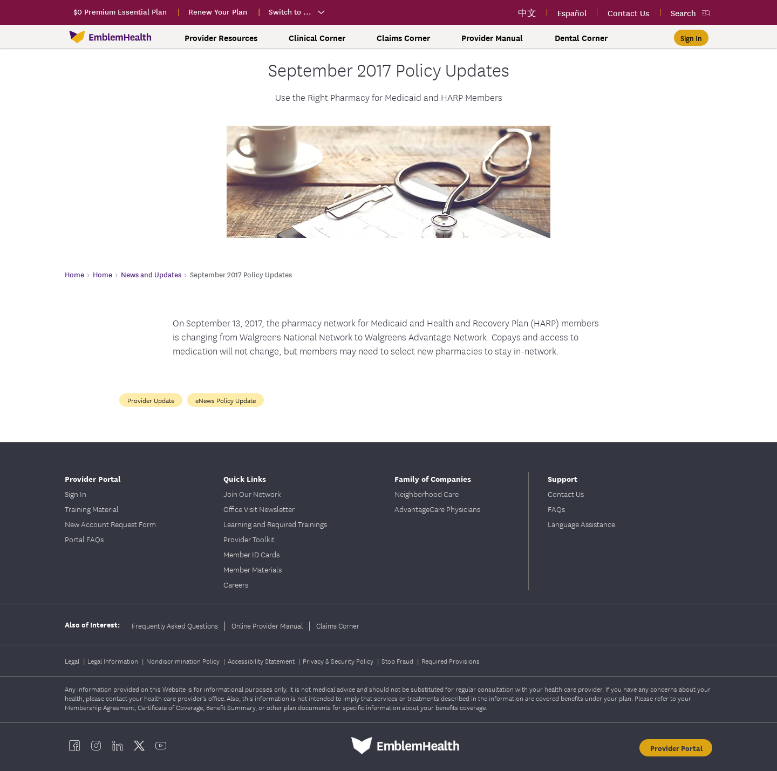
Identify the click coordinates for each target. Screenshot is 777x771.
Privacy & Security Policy (339, 661)
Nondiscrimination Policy (183, 661)
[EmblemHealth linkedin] (117, 745)
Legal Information (113, 661)
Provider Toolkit (249, 539)
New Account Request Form (110, 524)
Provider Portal (93, 478)
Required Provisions (450, 661)
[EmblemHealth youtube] (161, 745)
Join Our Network (252, 494)
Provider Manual (492, 38)
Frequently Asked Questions (175, 625)
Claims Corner (403, 38)
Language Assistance (581, 524)
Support (562, 478)
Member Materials (252, 569)
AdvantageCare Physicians (437, 509)
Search (683, 12)
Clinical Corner (317, 38)
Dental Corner (581, 38)
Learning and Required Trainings (275, 524)
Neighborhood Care (426, 494)
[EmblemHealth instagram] (96, 745)
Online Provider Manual (267, 625)
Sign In (75, 494)
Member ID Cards (251, 554)
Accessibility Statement (262, 661)
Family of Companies (432, 478)
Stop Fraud (398, 661)
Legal (73, 661)
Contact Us (566, 494)
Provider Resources (221, 38)
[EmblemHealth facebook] (74, 745)
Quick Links (244, 478)
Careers (235, 584)
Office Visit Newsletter (259, 509)
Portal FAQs (84, 539)
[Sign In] (691, 38)
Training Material (92, 509)
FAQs (556, 509)
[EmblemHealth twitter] (139, 745)
